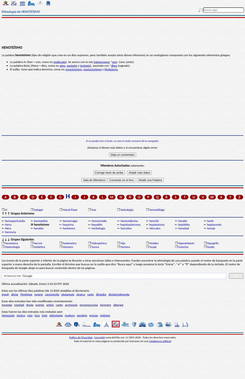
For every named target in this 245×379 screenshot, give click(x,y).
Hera (8, 228)
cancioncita (52, 294)
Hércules (154, 228)
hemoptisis (41, 221)
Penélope (26, 294)
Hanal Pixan (70, 210)
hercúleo (126, 228)
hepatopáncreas (130, 224)
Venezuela (8, 315)
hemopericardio (15, 221)
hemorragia (70, 221)
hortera (125, 247)
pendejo (82, 315)
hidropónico (99, 243)
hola (44, 315)
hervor (38, 243)
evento (40, 305)
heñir (210, 221)
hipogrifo (213, 243)
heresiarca (11, 243)
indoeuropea (102, 62)
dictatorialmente (118, 294)
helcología (127, 210)
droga (29, 305)
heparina (68, 224)
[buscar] (113, 276)
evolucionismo (92, 69)
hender (182, 221)
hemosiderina (129, 221)
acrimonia (71, 305)
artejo (50, 305)
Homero (68, 247)
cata (29, 315)
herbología (98, 228)
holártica (39, 247)
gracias (93, 315)
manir (5, 294)
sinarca (80, 294)
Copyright (99, 337)
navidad (19, 305)
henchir (154, 221)
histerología (12, 247)
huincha (183, 247)
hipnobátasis (186, 243)
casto (90, 294)
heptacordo (214, 224)
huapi (152, 247)
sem (114, 62)
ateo (62, 66)
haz (94, 210)
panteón (72, 66)
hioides (153, 243)
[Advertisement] (122, 31)
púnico (21, 315)
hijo (123, 243)
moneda (7, 305)
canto (59, 305)
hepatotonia (156, 224)
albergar (118, 305)
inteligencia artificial (160, 341)
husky (210, 247)
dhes (114, 66)
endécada (60, 62)
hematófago (157, 210)
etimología (56, 315)
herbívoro (69, 228)
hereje (211, 228)
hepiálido (184, 224)
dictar (14, 294)
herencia (10, 232)
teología (85, 66)
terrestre (105, 305)
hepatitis (96, 224)
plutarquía (67, 294)
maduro (70, 315)
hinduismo (111, 69)
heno (8, 224)
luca (37, 315)
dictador (101, 294)
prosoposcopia (89, 305)
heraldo (39, 228)
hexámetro (69, 243)
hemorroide (99, 221)
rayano (38, 294)
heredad (183, 228)
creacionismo (73, 69)
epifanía (105, 315)
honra (95, 247)
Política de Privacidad (81, 337)
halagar (38, 210)
